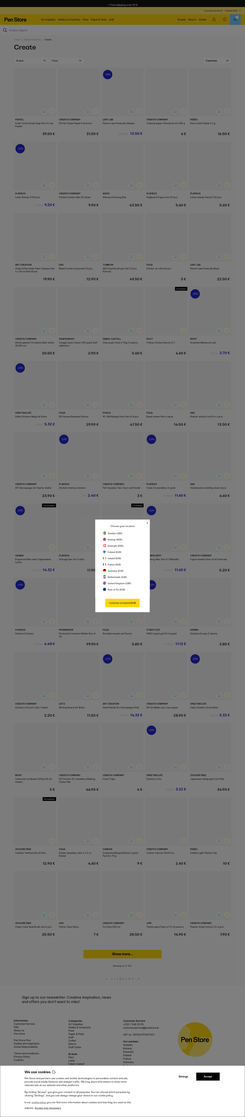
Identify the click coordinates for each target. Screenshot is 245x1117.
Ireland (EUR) (112, 558)
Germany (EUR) (113, 571)
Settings (183, 1076)
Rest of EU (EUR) (114, 589)
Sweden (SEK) (112, 533)
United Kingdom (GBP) (117, 583)
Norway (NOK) (112, 539)
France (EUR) (112, 564)
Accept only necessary (48, 1108)
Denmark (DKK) (113, 546)
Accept (208, 1076)
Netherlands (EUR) (115, 577)
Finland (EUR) (112, 552)
